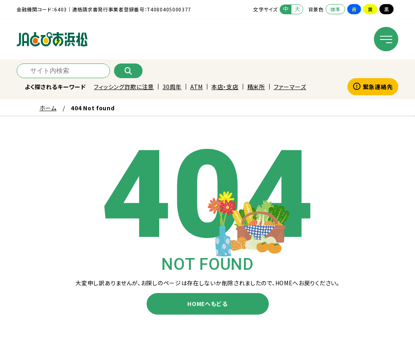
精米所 (256, 87)
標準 (335, 9)
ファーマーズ (290, 87)
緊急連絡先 (373, 87)
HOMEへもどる (207, 304)
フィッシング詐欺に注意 (124, 87)
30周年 (172, 87)
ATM (196, 87)
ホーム (48, 108)
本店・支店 (225, 87)
